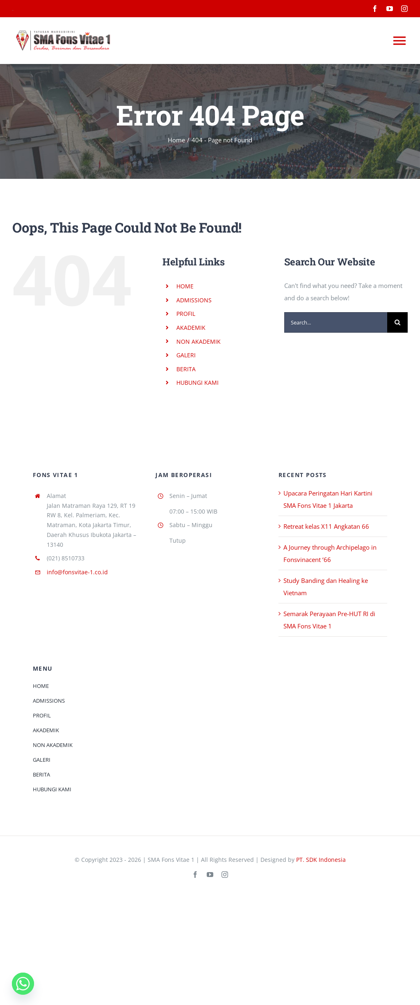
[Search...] (335, 322)
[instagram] (404, 8)
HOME (185, 286)
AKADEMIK (190, 327)
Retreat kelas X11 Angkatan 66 (326, 526)
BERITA (186, 369)
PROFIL (185, 313)
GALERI (186, 355)
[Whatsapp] (23, 984)
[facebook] (375, 8)
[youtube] (389, 8)
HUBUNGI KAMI (197, 382)
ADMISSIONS (194, 300)
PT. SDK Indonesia (321, 859)
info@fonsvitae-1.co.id (77, 572)
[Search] (397, 322)
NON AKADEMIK (198, 341)
